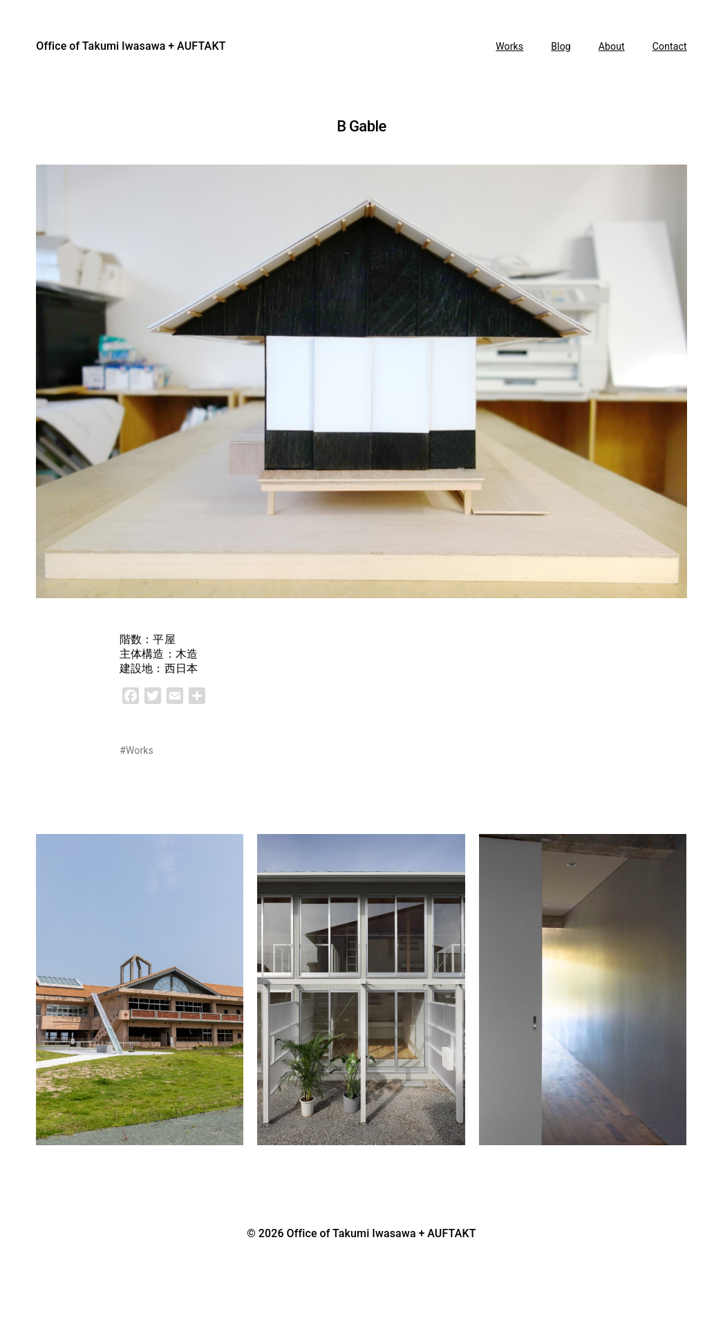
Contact (669, 46)
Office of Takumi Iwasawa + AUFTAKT (130, 46)
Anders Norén (363, 1251)
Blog (561, 46)
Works (509, 46)
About (612, 46)
